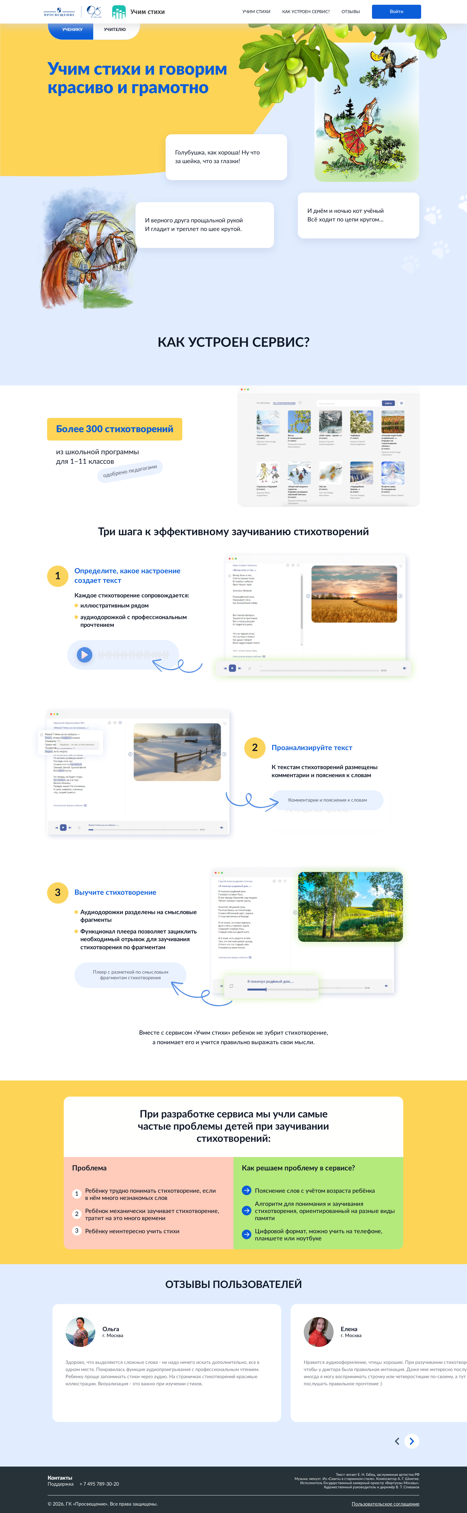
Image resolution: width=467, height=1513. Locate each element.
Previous (397, 1441)
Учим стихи (256, 12)
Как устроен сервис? (306, 12)
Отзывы (351, 12)
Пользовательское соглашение (385, 1504)
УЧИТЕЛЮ (115, 30)
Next (411, 1441)
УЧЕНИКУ (72, 30)
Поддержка (61, 1484)
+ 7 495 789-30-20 (99, 1484)
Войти (396, 11)
